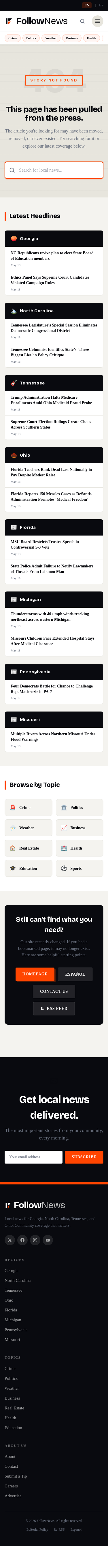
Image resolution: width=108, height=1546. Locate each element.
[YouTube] (48, 1240)
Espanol (76, 1529)
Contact (11, 1466)
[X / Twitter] (10, 1240)
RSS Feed (53, 1008)
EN (86, 5)
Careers (11, 1486)
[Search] (82, 21)
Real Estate (14, 1408)
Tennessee (13, 1290)
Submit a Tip (16, 1476)
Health (91, 38)
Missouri (12, 1339)
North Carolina (18, 1280)
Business (71, 38)
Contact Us (54, 991)
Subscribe (84, 1157)
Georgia (11, 1270)
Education (13, 1427)
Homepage (35, 974)
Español (75, 974)
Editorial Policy (37, 1529)
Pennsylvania (16, 1329)
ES (101, 5)
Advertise (13, 1496)
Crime (12, 38)
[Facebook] (22, 1240)
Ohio (9, 1300)
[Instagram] (35, 1240)
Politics (31, 38)
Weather (51, 38)
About (10, 1456)
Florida (11, 1310)
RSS (59, 1529)
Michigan (13, 1320)
